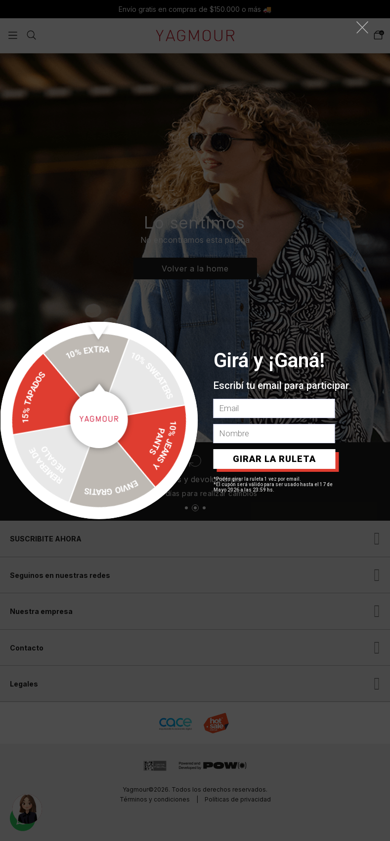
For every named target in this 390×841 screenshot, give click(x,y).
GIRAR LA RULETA (274, 459)
